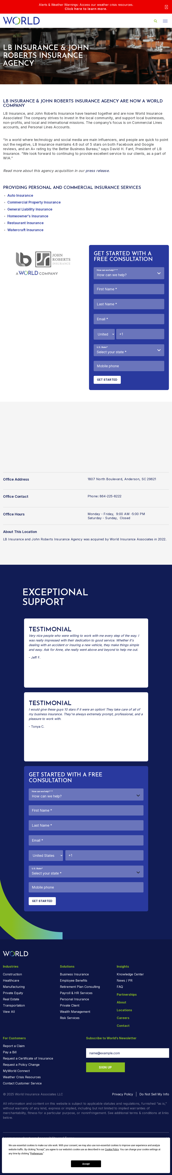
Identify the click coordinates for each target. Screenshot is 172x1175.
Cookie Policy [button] (112, 1149)
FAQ (120, 987)
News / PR (124, 980)
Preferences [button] (36, 1153)
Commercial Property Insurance (34, 202)
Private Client (69, 1005)
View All (9, 1012)
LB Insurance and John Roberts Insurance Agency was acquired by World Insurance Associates (78, 539)
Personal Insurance (74, 999)
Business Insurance (74, 974)
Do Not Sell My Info (154, 1094)
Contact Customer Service (22, 1083)
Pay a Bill (9, 1052)
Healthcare (11, 980)
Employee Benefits (73, 980)
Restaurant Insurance (25, 223)
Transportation (14, 1005)
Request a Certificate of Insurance (28, 1058)
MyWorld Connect (16, 1071)
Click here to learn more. (86, 9)
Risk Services (70, 1018)
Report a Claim (14, 1046)
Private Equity (13, 993)
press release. (98, 171)
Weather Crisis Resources (22, 1077)
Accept (86, 1164)
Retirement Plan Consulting (80, 987)
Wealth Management (75, 1012)
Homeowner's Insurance (27, 216)
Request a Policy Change (21, 1065)
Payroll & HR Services (76, 993)
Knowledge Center (130, 974)
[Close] (166, 7)
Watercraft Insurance (25, 230)
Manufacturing (14, 987)
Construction (12, 974)
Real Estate (11, 999)
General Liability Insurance (29, 209)
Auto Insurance (20, 195)
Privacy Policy (122, 1094)
